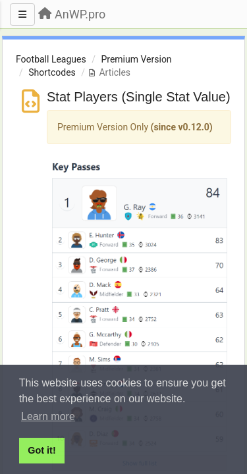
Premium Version (136, 59)
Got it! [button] (41, 450)
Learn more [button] (48, 416)
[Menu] (22, 14)
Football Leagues (51, 59)
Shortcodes (52, 72)
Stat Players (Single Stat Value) (139, 97)
